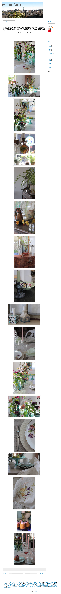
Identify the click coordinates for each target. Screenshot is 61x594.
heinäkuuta (51, 53)
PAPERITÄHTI (11, 5)
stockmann (8, 587)
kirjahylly (16, 586)
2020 (50, 50)
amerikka (55, 585)
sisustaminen (53, 582)
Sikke (10, 586)
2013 (50, 66)
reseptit (12, 583)
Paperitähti (49, 21)
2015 (50, 63)
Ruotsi (11, 584)
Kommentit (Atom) (7, 575)
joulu (45, 583)
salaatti (5, 586)
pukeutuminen (24, 585)
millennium (5, 587)
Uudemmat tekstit (5, 573)
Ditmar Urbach (31, 586)
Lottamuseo (38, 586)
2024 (50, 45)
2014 (50, 64)
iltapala (47, 585)
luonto (22, 583)
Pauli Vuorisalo (43, 586)
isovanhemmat (20, 584)
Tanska (16, 585)
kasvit (26, 583)
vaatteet (28, 585)
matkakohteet (11, 582)
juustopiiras (50, 586)
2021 (50, 49)
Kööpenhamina (43, 585)
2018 (50, 59)
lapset (6, 584)
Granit (39, 585)
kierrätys (20, 582)
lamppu (36, 585)
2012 (50, 67)
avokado (47, 586)
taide (7, 586)
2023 (50, 46)
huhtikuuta (51, 54)
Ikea (35, 586)
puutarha (32, 584)
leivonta (47, 584)
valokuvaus (12, 585)
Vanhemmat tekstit (42, 573)
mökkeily (17, 583)
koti (4, 582)
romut (40, 582)
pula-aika (27, 586)
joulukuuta (51, 51)
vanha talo (55, 584)
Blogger (36, 591)
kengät (32, 585)
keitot (19, 585)
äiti (8, 583)
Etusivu (24, 573)
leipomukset (7, 585)
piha (37, 584)
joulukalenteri (50, 583)
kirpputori (33, 582)
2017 (50, 60)
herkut (52, 584)
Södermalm (51, 585)
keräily (46, 582)
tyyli (14, 584)
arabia (13, 586)
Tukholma (42, 584)
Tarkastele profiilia (51, 41)
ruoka (5, 583)
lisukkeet (20, 586)
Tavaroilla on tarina (7, 22)
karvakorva (27, 584)
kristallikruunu (55, 586)
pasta (23, 586)
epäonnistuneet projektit (38, 583)
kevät (56, 583)
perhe (26, 582)
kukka (30, 583)
